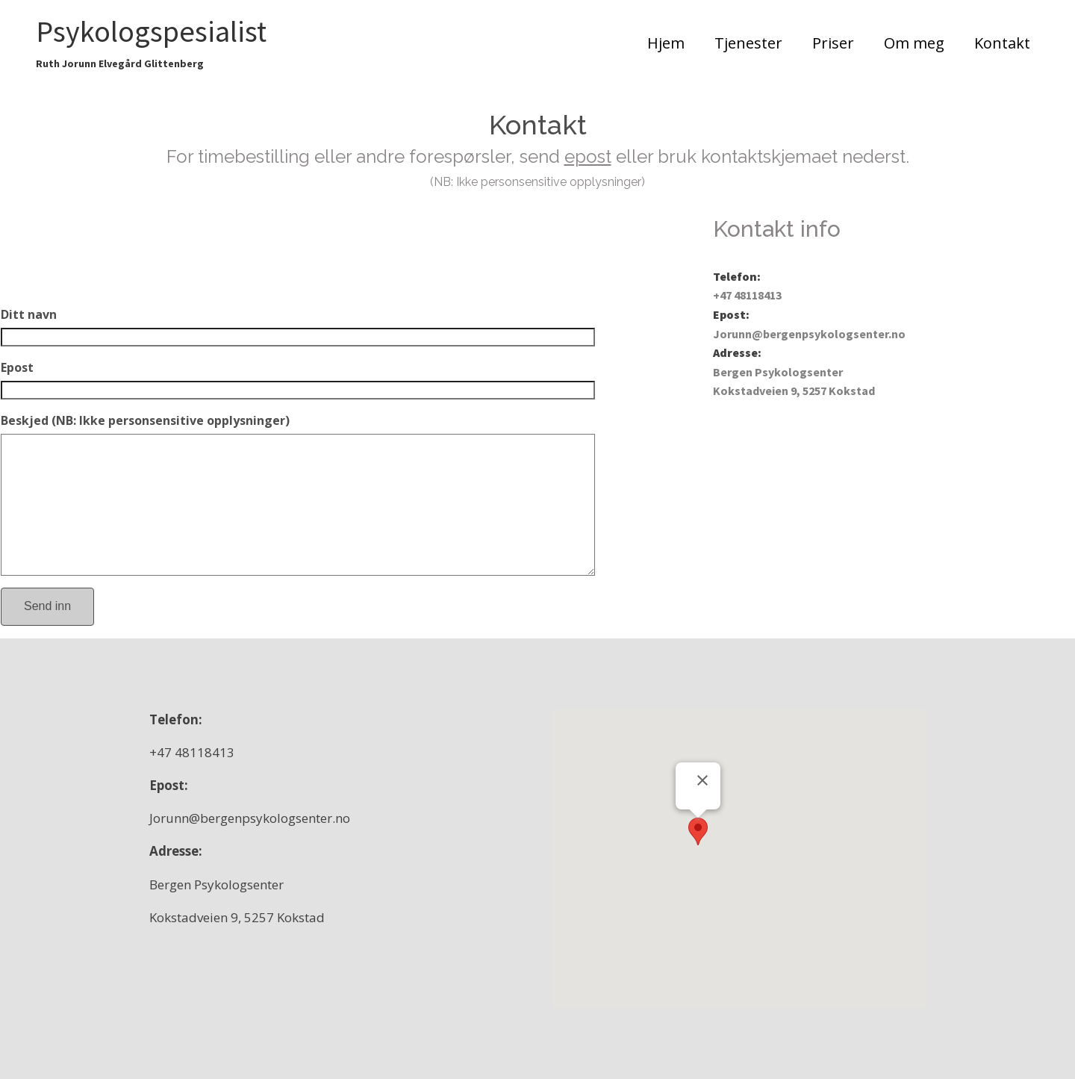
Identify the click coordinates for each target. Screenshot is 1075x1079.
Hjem (666, 43)
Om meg (914, 43)
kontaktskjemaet (771, 156)
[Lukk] (702, 780)
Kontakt (1002, 43)
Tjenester (748, 43)
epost (587, 156)
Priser (833, 43)
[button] (698, 831)
